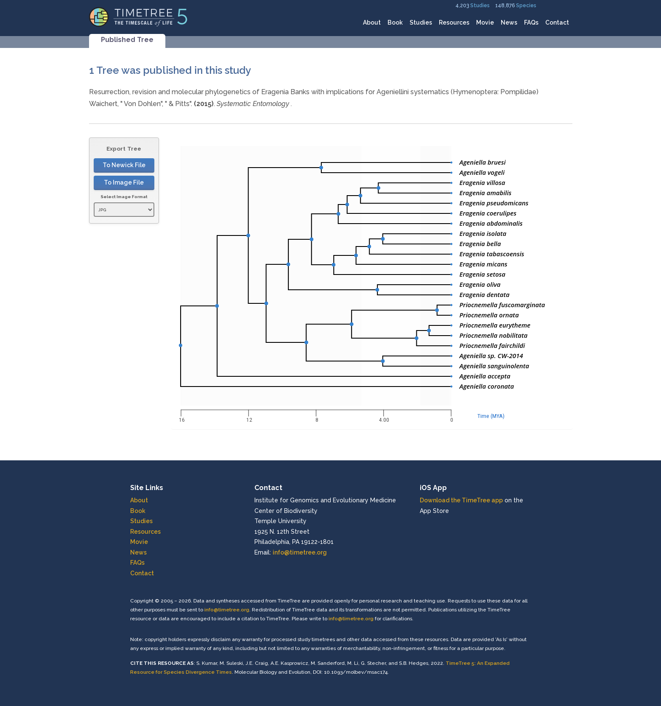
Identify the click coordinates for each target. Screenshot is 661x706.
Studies (480, 5)
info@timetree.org (300, 552)
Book (395, 22)
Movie (485, 22)
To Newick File (124, 165)
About (372, 22)
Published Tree (127, 40)
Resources (454, 22)
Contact (557, 22)
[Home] (138, 16)
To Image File (124, 182)
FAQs (531, 22)
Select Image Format (124, 196)
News (509, 22)
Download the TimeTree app (461, 500)
